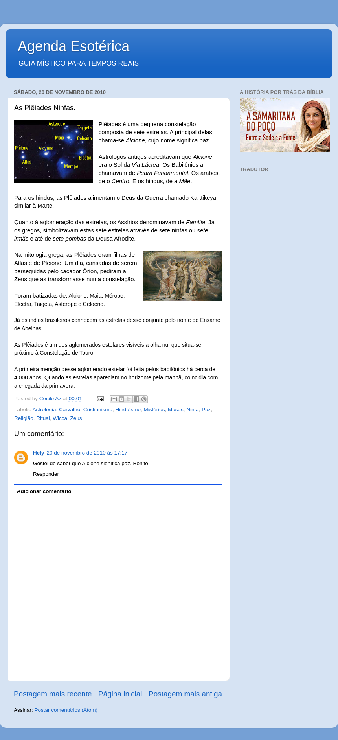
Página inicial (120, 694)
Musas (176, 409)
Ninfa (192, 409)
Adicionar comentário (44, 491)
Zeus (76, 418)
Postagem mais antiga (185, 694)
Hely (38, 453)
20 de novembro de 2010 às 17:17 (87, 453)
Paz (206, 409)
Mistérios (154, 409)
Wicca (60, 418)
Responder (46, 474)
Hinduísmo (128, 409)
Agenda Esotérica (73, 46)
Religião (23, 418)
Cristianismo (97, 409)
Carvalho (69, 409)
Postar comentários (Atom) (66, 710)
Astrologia (44, 409)
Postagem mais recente (53, 694)
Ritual (43, 418)
